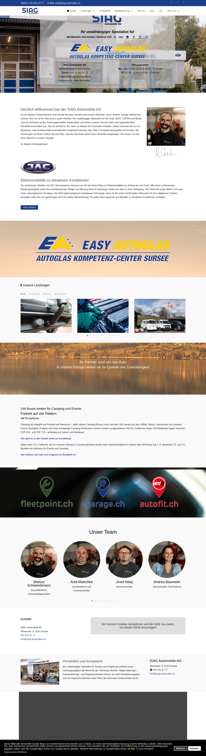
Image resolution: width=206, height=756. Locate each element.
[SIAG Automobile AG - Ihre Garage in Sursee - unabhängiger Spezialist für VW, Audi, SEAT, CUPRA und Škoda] (30, 10)
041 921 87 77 (36, 3)
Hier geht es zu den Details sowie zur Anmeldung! (46, 438)
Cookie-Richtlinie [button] (145, 749)
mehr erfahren (29, 207)
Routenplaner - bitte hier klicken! (74, 80)
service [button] (46, 294)
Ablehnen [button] (180, 748)
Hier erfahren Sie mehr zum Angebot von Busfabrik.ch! (48, 454)
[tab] (87, 335)
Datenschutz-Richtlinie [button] (15, 752)
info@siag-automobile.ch (67, 3)
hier (133, 749)
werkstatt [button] (60, 294)
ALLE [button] (23, 294)
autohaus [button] (33, 294)
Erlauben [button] (194, 748)
